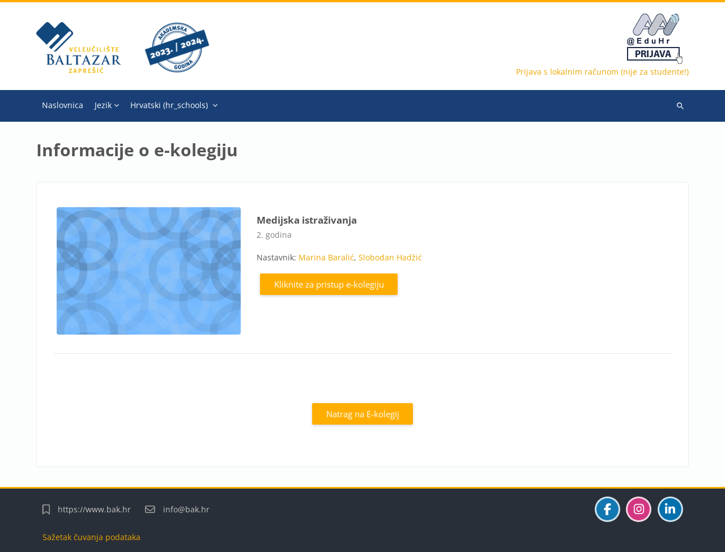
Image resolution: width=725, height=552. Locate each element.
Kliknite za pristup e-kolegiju (329, 284)
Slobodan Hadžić (390, 257)
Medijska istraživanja (307, 219)
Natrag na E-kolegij (362, 414)
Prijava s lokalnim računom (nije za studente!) (602, 71)
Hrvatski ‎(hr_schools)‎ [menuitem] (169, 105)
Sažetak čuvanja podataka (91, 537)
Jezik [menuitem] (103, 105)
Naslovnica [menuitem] (62, 105)
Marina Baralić (326, 257)
